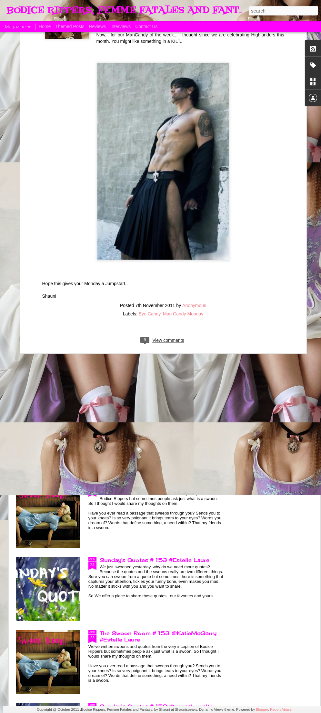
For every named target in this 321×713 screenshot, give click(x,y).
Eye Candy (149, 223)
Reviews (97, 26)
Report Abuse (281, 709)
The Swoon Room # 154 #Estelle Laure (156, 487)
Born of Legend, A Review (136, 340)
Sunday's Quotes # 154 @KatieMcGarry (157, 413)
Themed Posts (69, 26)
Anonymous (194, 215)
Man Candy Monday (183, 223)
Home (45, 26)
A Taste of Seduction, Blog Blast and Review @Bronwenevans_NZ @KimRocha (52, 299)
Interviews (120, 26)
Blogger (262, 709)
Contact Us (146, 26)
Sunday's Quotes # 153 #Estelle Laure (154, 560)
